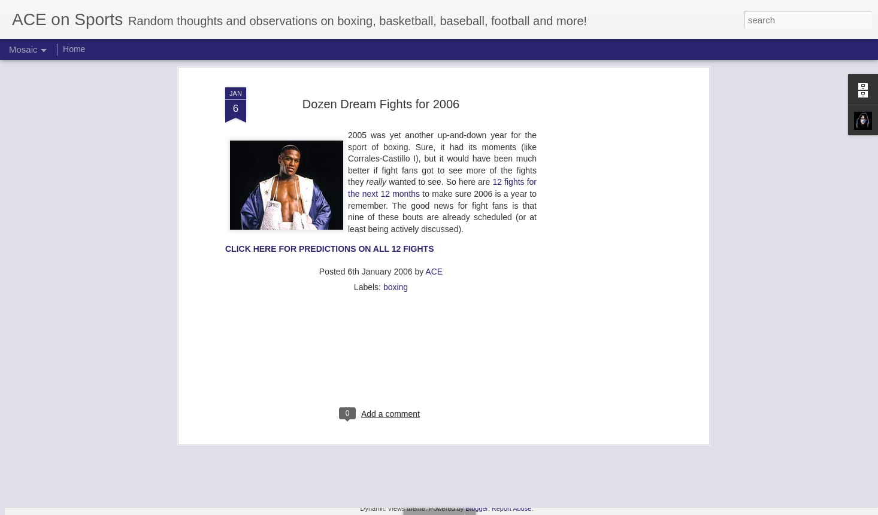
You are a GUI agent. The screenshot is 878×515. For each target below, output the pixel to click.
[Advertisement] (602, 197)
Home (74, 49)
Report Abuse (512, 508)
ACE (434, 199)
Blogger (476, 508)
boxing (395, 215)
